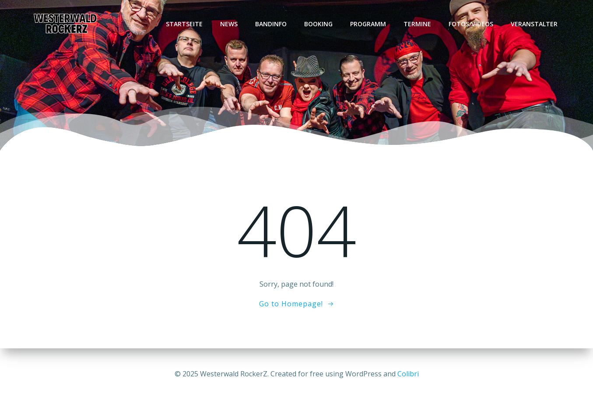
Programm (368, 24)
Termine (417, 24)
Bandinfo (271, 24)
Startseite (184, 24)
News (229, 24)
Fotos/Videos (471, 24)
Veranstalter (534, 24)
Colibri (408, 374)
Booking (318, 24)
